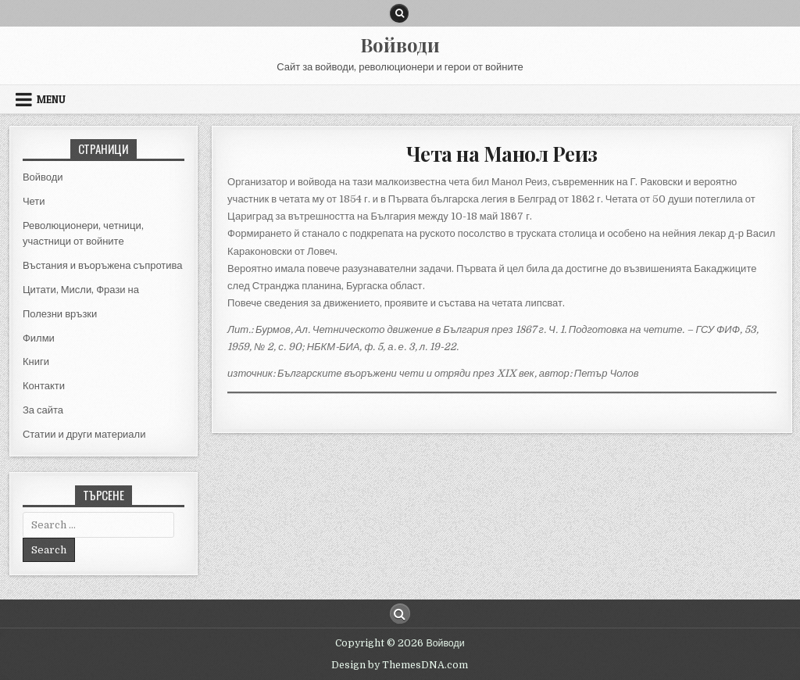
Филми (39, 338)
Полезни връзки (60, 314)
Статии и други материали (84, 434)
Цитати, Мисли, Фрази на (81, 289)
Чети (34, 201)
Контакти (44, 386)
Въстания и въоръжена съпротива (103, 265)
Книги (36, 361)
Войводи (400, 44)
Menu (51, 99)
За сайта (43, 410)
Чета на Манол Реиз (502, 153)
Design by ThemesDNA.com (399, 665)
